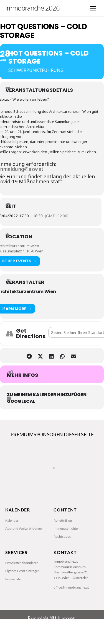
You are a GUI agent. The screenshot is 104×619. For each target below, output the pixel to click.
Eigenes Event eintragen (22, 571)
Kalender (12, 520)
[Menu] (93, 9)
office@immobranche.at (71, 587)
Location (19, 236)
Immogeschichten (67, 528)
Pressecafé (13, 579)
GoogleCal (21, 401)
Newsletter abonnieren (22, 563)
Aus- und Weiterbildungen (24, 528)
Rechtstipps (62, 536)
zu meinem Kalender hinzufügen (47, 394)
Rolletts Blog (63, 520)
